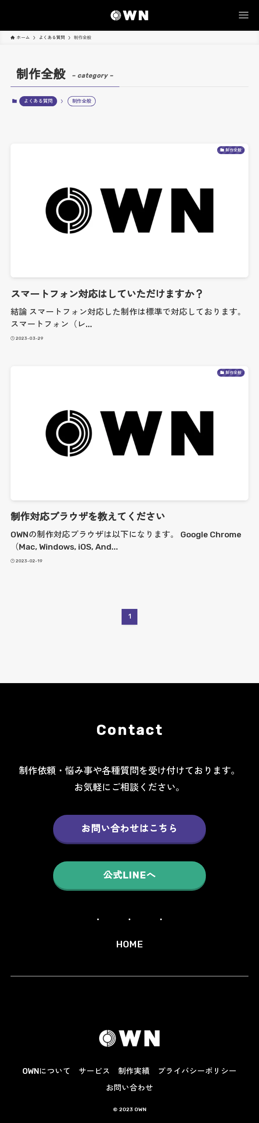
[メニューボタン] (243, 15)
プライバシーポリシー (197, 1071)
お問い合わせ (129, 1087)
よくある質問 (38, 101)
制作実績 (134, 1071)
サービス (94, 1071)
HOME (129, 944)
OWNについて (46, 1071)
